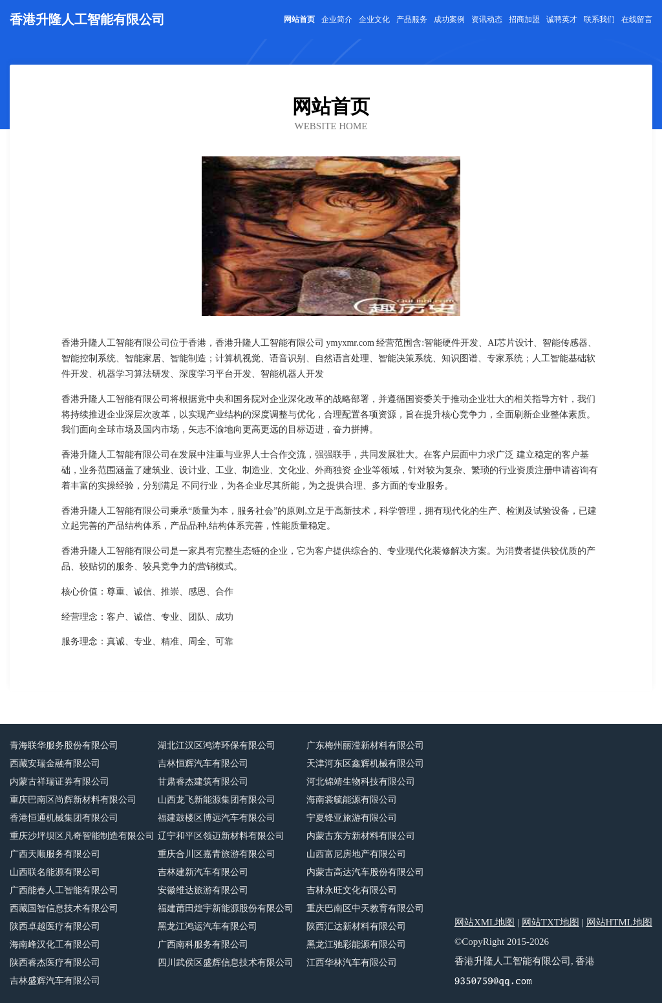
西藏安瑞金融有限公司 (55, 763)
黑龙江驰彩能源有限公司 (356, 944)
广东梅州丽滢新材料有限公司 (365, 745)
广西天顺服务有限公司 (55, 854)
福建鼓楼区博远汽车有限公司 (216, 818)
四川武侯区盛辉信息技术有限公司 (226, 962)
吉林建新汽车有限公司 (203, 872)
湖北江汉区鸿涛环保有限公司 (216, 745)
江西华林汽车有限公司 (351, 962)
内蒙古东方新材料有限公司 (360, 836)
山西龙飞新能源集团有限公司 (216, 800)
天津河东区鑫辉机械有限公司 (365, 763)
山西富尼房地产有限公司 (356, 854)
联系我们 (599, 19)
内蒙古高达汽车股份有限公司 (365, 872)
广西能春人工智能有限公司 (64, 890)
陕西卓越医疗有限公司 (55, 926)
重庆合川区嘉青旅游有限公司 (216, 854)
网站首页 (299, 19)
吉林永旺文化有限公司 (351, 890)
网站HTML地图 (619, 922)
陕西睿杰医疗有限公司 (55, 962)
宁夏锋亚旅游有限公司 (351, 818)
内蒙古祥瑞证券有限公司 (59, 782)
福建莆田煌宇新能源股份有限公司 (226, 908)
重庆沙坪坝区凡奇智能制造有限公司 (82, 836)
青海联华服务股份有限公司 (64, 745)
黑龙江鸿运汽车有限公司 (207, 926)
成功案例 (449, 19)
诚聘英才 (561, 19)
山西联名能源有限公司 (55, 872)
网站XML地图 (484, 922)
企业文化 (374, 19)
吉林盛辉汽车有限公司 (55, 981)
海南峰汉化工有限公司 (55, 944)
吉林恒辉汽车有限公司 (203, 763)
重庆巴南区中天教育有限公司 (365, 908)
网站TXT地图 (550, 922)
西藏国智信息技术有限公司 (64, 908)
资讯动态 (486, 19)
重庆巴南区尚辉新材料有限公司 (73, 800)
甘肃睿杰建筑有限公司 (203, 782)
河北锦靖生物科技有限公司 (360, 782)
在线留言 (636, 19)
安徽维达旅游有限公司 (203, 890)
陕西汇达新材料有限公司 (356, 926)
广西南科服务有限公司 (203, 944)
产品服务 (411, 19)
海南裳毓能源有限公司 (351, 800)
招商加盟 (524, 19)
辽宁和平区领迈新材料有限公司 (221, 836)
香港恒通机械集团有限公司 (64, 818)
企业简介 (336, 19)
